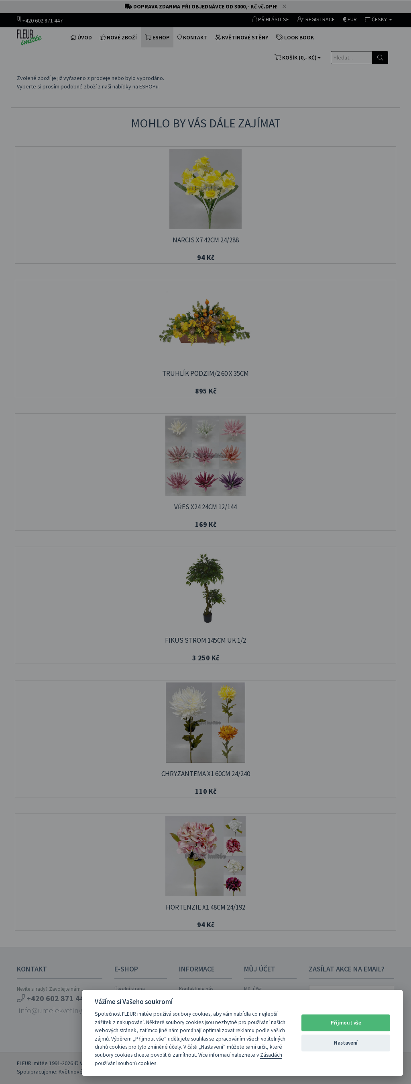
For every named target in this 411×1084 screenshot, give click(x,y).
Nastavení (346, 1042)
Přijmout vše (346, 1022)
